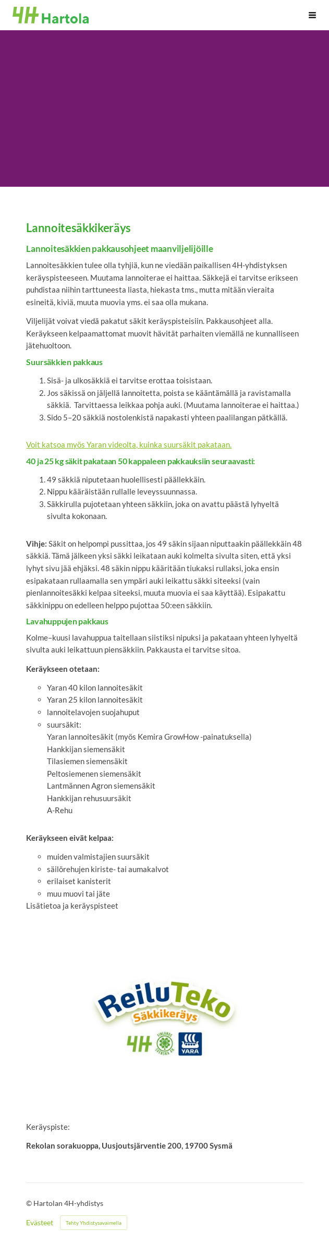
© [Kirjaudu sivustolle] (29, 1203)
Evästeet (39, 1222)
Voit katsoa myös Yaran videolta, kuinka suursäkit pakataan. (128, 444)
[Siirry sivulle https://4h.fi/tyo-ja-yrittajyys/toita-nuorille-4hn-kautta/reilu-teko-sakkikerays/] (164, 1016)
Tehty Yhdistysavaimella (93, 1223)
